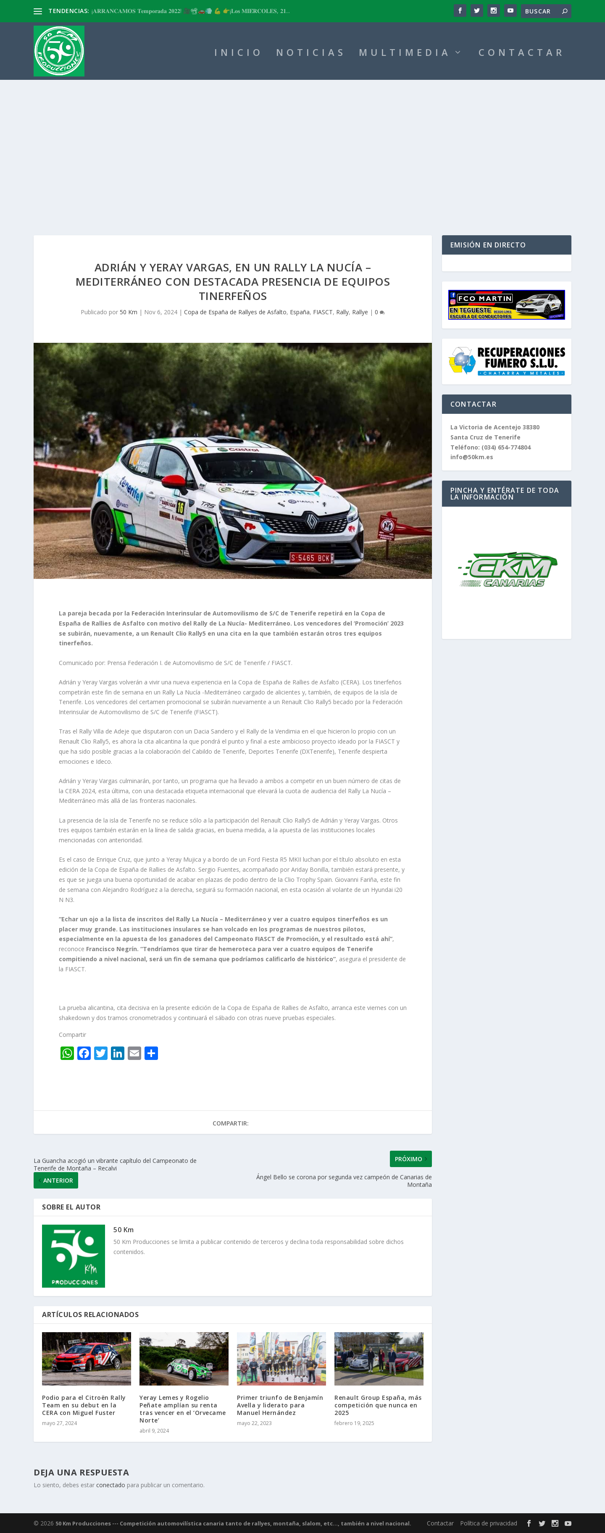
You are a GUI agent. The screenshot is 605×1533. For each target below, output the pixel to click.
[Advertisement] (302, 143)
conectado (110, 1485)
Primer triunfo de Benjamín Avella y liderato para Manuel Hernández (280, 1405)
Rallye (360, 312)
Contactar (440, 1523)
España (300, 312)
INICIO (238, 53)
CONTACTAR (522, 53)
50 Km (128, 312)
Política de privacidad (488, 1523)
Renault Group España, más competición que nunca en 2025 (378, 1405)
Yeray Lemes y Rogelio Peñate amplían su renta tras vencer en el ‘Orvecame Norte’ (182, 1409)
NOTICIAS (311, 53)
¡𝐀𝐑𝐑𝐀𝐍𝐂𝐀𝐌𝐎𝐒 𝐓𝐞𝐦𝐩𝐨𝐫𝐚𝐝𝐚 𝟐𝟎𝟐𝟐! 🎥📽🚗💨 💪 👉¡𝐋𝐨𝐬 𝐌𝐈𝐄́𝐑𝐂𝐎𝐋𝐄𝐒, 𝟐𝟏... (191, 11)
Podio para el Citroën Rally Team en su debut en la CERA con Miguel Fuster (84, 1405)
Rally (342, 312)
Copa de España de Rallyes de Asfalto (235, 312)
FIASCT (323, 312)
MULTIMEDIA (405, 53)
